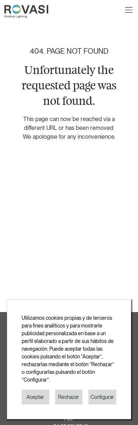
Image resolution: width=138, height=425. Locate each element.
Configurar (102, 397)
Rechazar (68, 397)
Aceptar (35, 397)
